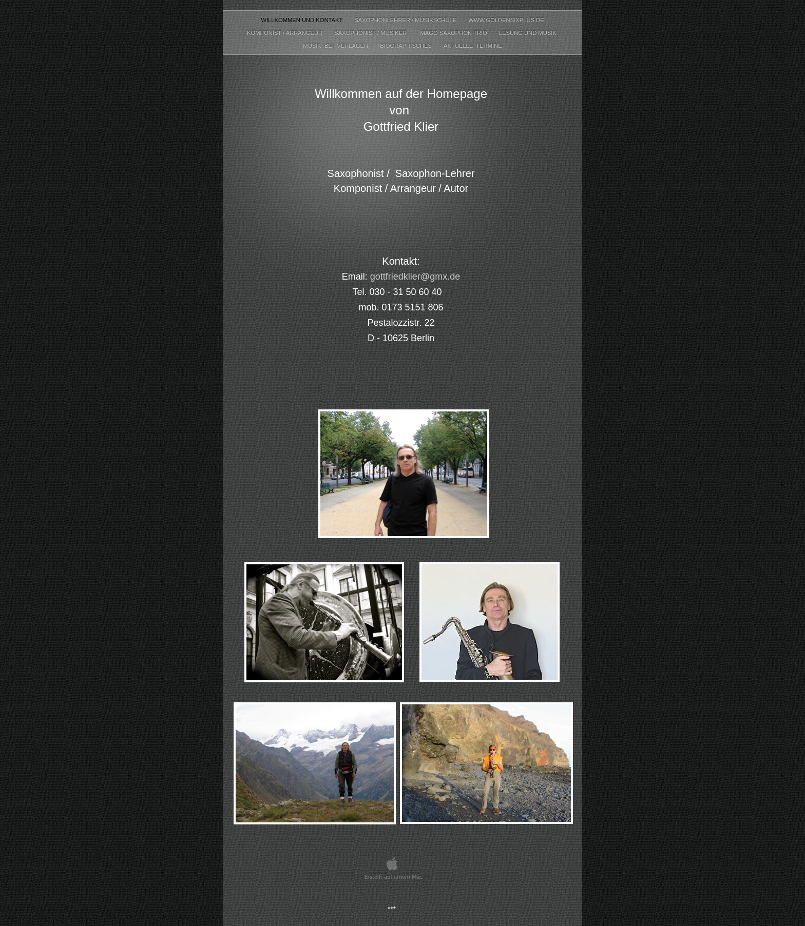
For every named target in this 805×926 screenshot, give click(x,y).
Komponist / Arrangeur (285, 33)
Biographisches (406, 46)
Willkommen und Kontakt (302, 20)
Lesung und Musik (528, 33)
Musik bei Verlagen (336, 46)
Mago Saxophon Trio (454, 33)
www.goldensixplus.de (506, 20)
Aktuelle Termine (473, 46)
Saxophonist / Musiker (372, 33)
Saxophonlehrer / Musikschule (406, 20)
